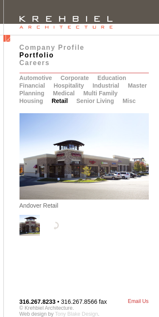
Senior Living (95, 100)
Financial (32, 85)
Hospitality (68, 85)
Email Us (138, 301)
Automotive (36, 77)
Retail (60, 100)
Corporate (75, 77)
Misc (129, 100)
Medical (64, 93)
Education (112, 77)
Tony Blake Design (76, 314)
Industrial (105, 85)
